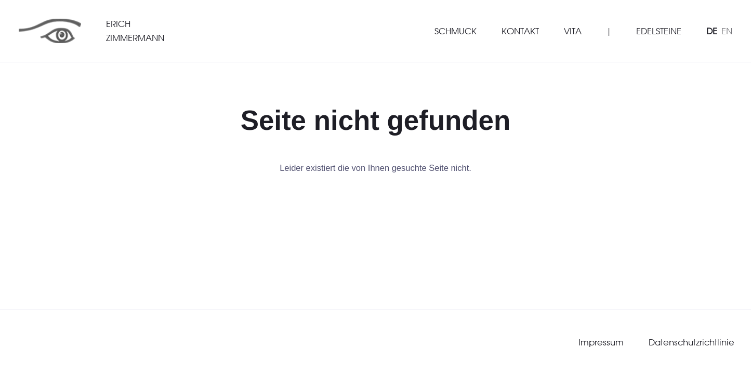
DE (711, 30)
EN (726, 30)
